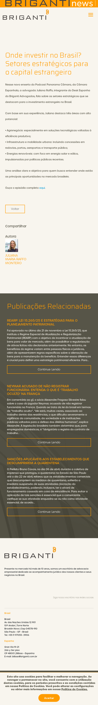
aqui (42, 187)
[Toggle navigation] (90, 15)
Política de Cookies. (74, 689)
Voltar (15, 209)
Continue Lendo (49, 371)
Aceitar (49, 698)
